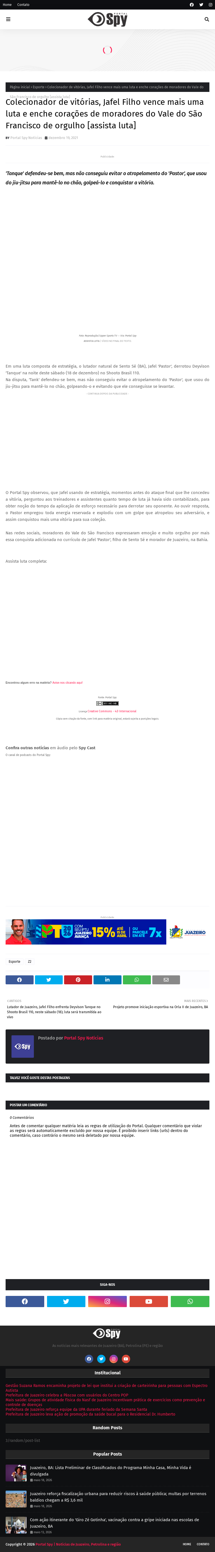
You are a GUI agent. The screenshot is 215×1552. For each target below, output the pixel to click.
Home (7, 5)
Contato (23, 5)
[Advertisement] (107, 436)
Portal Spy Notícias (26, 138)
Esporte (39, 87)
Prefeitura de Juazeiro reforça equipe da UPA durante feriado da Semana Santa (76, 1409)
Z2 (29, 962)
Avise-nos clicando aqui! (67, 682)
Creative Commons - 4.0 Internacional (112, 711)
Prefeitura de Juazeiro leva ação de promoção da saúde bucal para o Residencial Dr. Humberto (90, 1414)
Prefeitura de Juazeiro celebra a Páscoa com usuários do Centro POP (67, 1395)
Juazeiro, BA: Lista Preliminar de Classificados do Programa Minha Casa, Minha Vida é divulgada (110, 1471)
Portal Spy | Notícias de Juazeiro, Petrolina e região (78, 1544)
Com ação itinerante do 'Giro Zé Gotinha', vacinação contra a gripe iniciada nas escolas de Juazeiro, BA (114, 1523)
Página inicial (20, 87)
